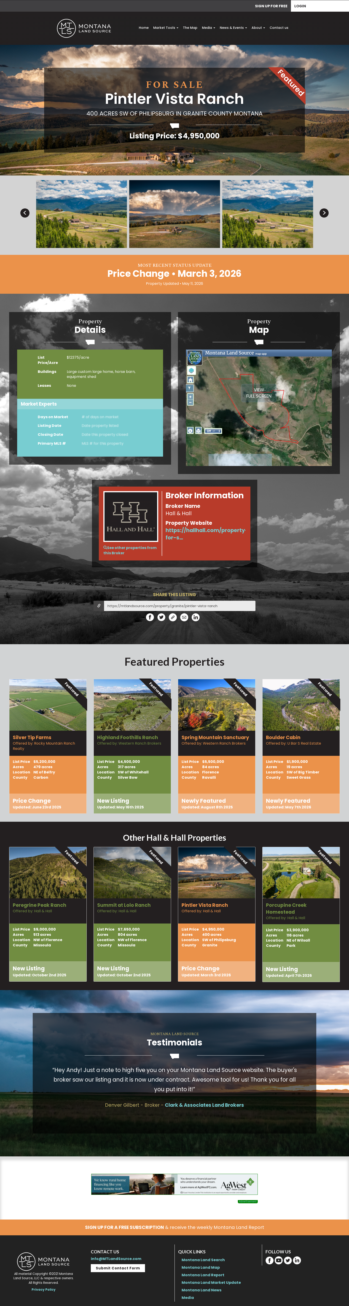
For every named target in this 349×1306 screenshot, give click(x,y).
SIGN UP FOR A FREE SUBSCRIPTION (124, 1227)
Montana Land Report (203, 1275)
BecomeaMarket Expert (90, 432)
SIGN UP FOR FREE (271, 6)
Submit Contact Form (118, 1268)
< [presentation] (25, 213)
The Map (190, 27)
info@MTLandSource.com (116, 1258)
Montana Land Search (203, 1260)
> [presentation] (324, 213)
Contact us (279, 27)
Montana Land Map (201, 1267)
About (258, 27)
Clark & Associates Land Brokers (204, 1105)
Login (300, 6)
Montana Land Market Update (211, 1282)
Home (144, 27)
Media (208, 27)
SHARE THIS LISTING (174, 595)
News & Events (233, 27)
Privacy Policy (44, 1289)
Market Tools (165, 27)
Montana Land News (201, 1290)
